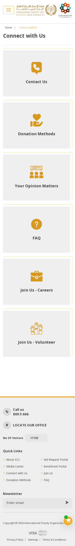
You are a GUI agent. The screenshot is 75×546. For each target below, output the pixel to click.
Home (8, 27)
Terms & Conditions (54, 539)
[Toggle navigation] (8, 10)
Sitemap (33, 539)
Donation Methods (36, 134)
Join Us (48, 473)
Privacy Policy (15, 539)
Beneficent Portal (55, 466)
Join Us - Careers (36, 290)
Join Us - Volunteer (36, 342)
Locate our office (30, 425)
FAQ (37, 238)
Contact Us (36, 82)
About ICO (13, 459)
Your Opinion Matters (36, 186)
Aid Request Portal (56, 459)
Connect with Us (16, 473)
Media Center (15, 466)
